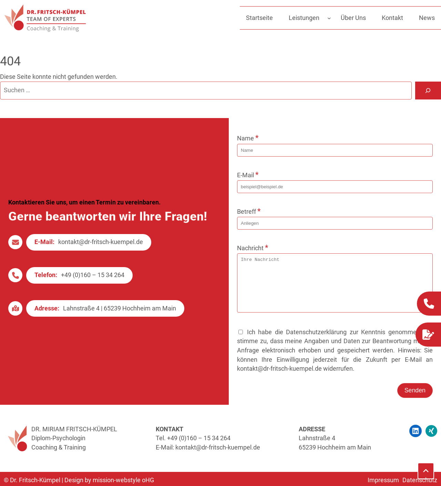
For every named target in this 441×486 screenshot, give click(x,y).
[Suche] (428, 90)
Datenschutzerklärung (316, 342)
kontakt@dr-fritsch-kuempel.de (100, 247)
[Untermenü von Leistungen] (329, 18)
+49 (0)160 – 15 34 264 (92, 280)
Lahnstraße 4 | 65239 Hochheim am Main (119, 313)
